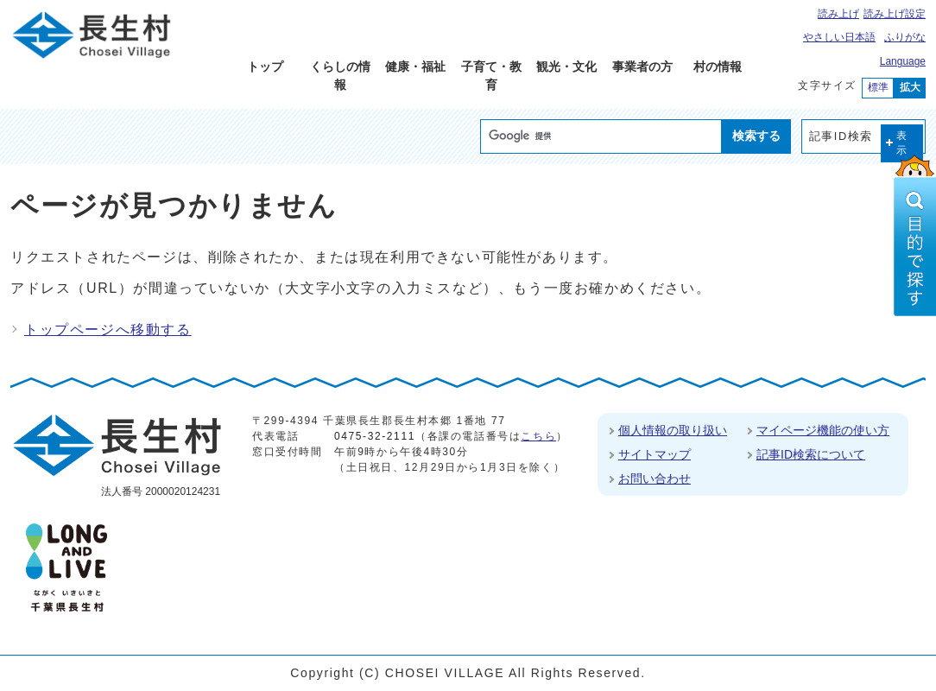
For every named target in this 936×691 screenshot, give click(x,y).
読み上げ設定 (894, 14)
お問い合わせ (654, 478)
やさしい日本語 (839, 37)
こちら (538, 436)
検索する (756, 136)
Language (903, 61)
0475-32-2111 (374, 436)
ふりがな (905, 37)
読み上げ (838, 14)
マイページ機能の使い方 (822, 430)
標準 (878, 87)
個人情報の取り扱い (672, 430)
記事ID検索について (810, 454)
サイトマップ (654, 454)
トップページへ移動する (108, 329)
